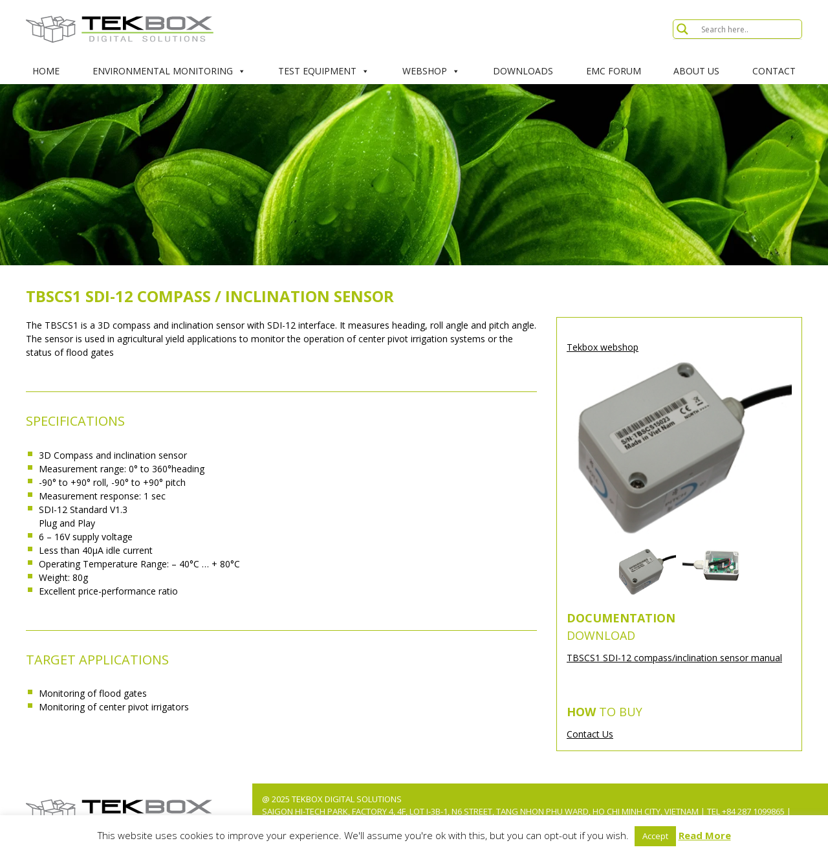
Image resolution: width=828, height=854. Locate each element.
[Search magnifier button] (682, 29)
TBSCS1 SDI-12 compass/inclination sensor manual (674, 657)
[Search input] (749, 29)
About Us (696, 71)
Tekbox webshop (602, 347)
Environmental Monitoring (169, 71)
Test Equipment (323, 71)
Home (46, 71)
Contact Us (590, 734)
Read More (705, 835)
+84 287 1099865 (753, 811)
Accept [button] (655, 836)
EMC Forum (613, 71)
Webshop (431, 71)
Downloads (523, 71)
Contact (774, 71)
